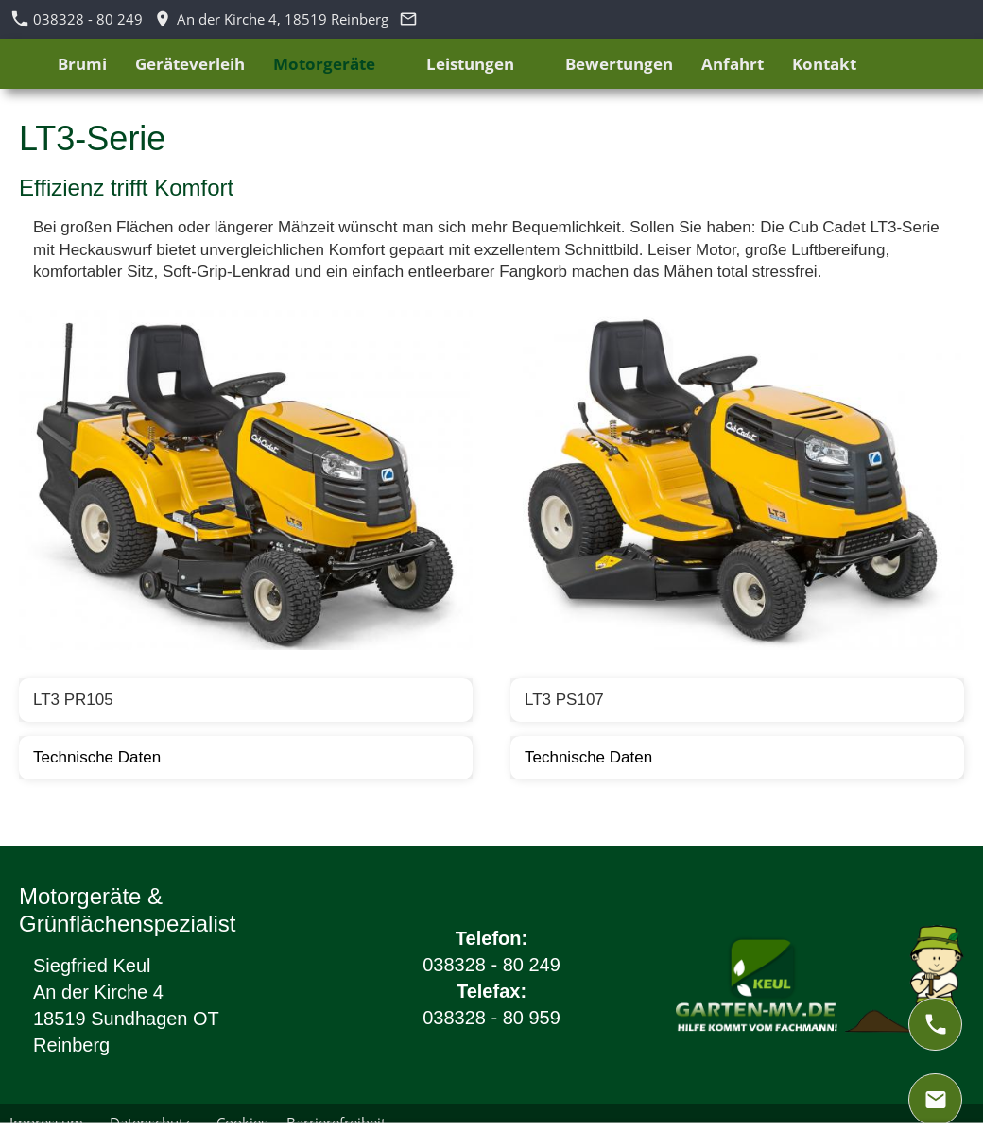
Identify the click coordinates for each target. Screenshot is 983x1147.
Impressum (50, 1122)
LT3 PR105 (73, 700)
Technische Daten (97, 757)
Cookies (241, 1122)
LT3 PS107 (564, 700)
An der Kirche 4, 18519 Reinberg (271, 18)
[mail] (935, 1099)
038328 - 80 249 (77, 18)
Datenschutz (154, 1122)
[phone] (935, 1024)
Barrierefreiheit (336, 1122)
